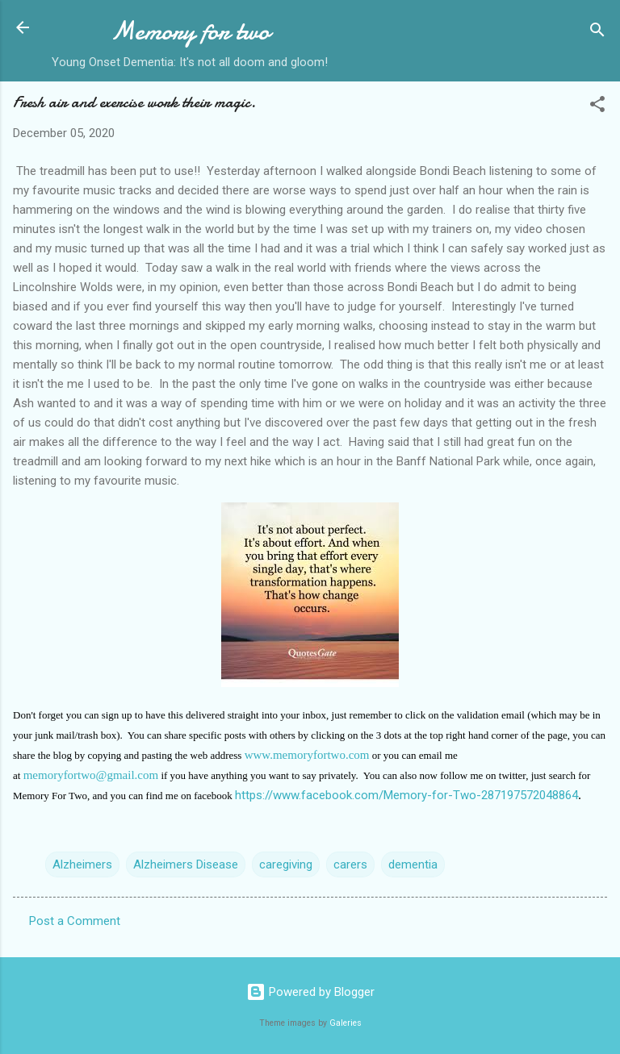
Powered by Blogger (310, 992)
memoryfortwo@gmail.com (91, 775)
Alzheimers (82, 864)
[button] (597, 106)
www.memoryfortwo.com (307, 754)
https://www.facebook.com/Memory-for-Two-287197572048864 (406, 795)
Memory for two (190, 31)
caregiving (285, 864)
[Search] (597, 32)
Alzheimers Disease (185, 864)
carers (350, 864)
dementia (413, 864)
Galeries (345, 1023)
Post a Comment (74, 921)
